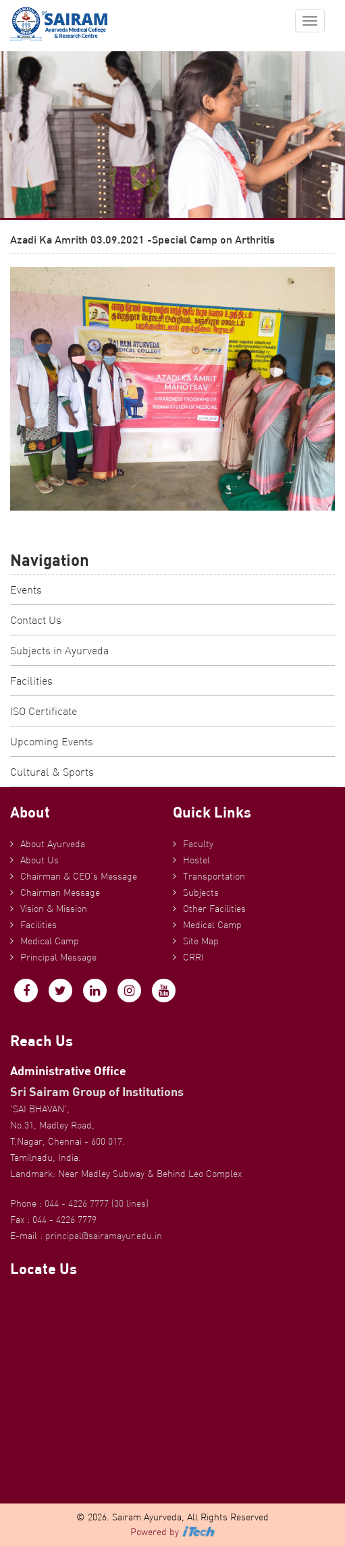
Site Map (201, 941)
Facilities (31, 680)
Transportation (214, 876)
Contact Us (35, 620)
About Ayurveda (52, 844)
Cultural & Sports (52, 771)
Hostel (196, 860)
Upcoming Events (51, 741)
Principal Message (58, 957)
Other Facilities (214, 909)
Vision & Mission (53, 909)
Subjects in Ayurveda (59, 650)
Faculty (198, 844)
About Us (39, 860)
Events (26, 589)
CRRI (193, 957)
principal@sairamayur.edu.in (103, 1236)
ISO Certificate (43, 711)
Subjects (201, 892)
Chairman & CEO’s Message (78, 876)
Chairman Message (60, 892)
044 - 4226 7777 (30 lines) (97, 1203)
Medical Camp (49, 941)
